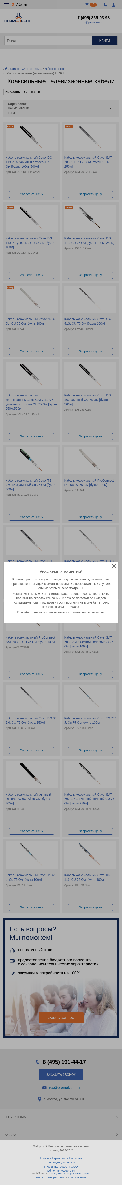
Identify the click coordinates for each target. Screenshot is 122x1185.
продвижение (77, 1177)
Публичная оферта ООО (61, 1166)
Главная (45, 1158)
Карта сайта (60, 1158)
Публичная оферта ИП (61, 1170)
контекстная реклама (50, 1177)
